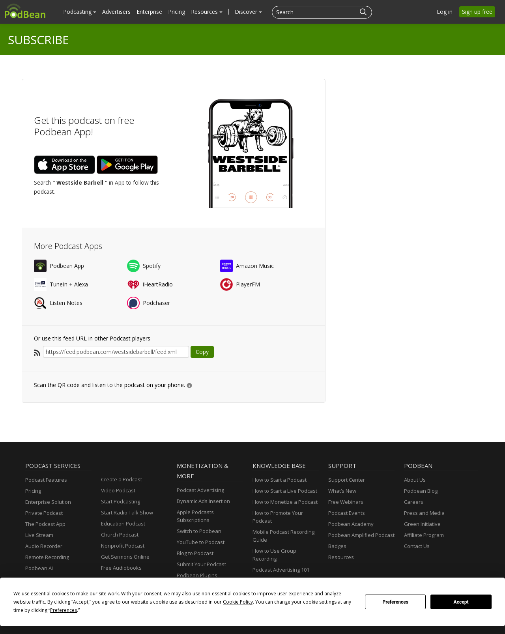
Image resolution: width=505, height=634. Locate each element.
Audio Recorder (43, 546)
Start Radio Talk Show (127, 512)
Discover (248, 11)
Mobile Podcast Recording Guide (283, 535)
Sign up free (477, 11)
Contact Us (417, 546)
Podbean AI (39, 568)
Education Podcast (123, 523)
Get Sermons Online (125, 556)
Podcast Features (46, 479)
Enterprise (149, 11)
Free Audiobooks (121, 567)
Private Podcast (44, 512)
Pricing (176, 11)
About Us (415, 479)
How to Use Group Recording (274, 554)
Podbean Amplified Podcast (361, 535)
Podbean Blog (421, 490)
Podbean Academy (351, 523)
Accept (461, 602)
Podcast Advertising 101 (280, 569)
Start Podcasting (120, 501)
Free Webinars (345, 501)
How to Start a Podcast (279, 479)
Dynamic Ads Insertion (203, 501)
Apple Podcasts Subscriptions (195, 516)
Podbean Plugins (197, 575)
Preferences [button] (63, 610)
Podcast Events (346, 512)
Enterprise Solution (48, 501)
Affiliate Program (424, 535)
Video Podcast (118, 490)
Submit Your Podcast (201, 564)
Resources (207, 11)
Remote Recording (47, 557)
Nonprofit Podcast (122, 545)
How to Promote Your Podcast (277, 516)
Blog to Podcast (195, 553)
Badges (337, 546)
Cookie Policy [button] (238, 601)
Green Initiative (422, 523)
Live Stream (39, 535)
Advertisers (116, 11)
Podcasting (79, 11)
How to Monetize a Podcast (285, 501)
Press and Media (424, 512)
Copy (202, 351)
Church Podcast (119, 534)
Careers (413, 501)
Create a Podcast (121, 479)
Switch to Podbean (199, 531)
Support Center (346, 479)
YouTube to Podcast (200, 542)
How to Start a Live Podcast (284, 490)
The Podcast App (45, 523)
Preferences (395, 602)
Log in (445, 11)
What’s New (342, 490)
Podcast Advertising (200, 490)
